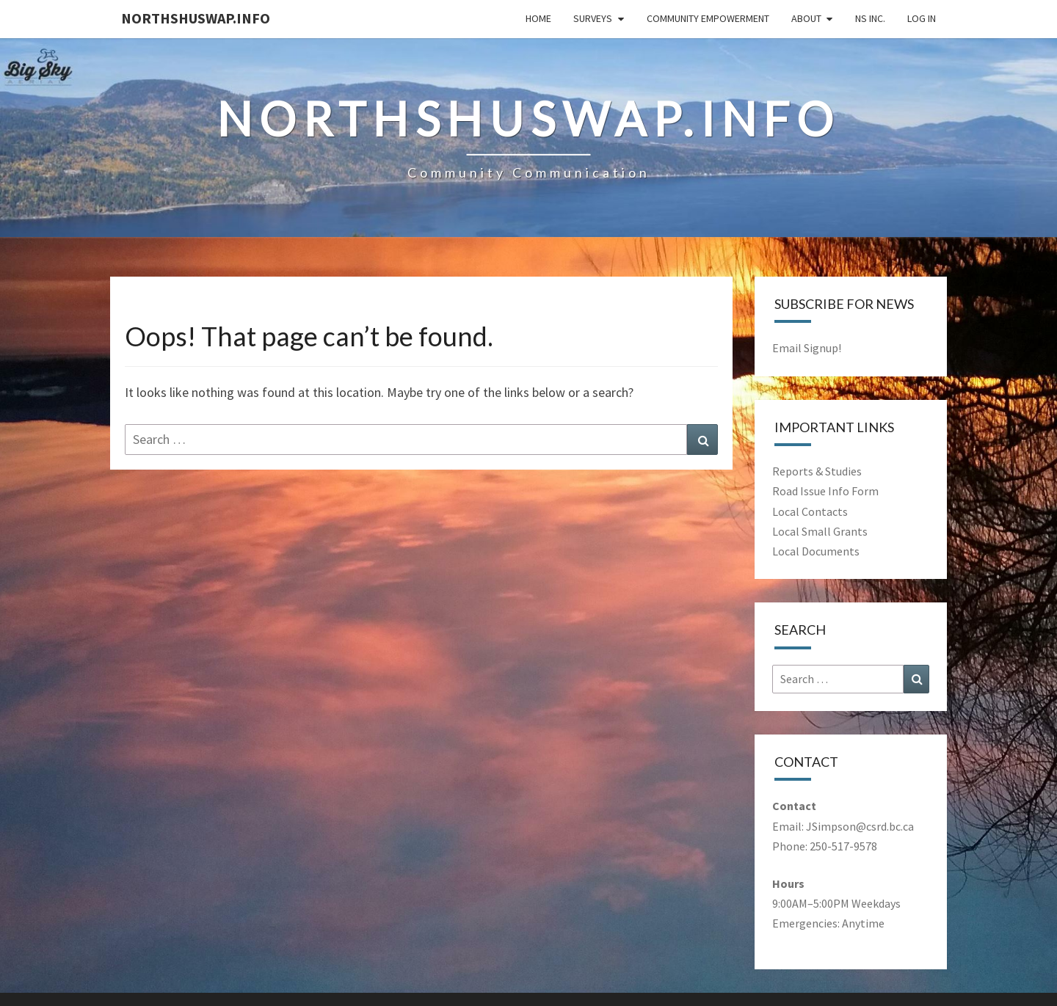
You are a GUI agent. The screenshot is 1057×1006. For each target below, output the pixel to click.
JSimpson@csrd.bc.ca (860, 826)
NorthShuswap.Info (195, 18)
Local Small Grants (820, 531)
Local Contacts (810, 511)
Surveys (592, 18)
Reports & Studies (817, 471)
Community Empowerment (708, 18)
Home (538, 18)
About (806, 18)
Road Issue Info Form (825, 491)
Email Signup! (806, 347)
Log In (921, 18)
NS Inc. (870, 18)
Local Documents (816, 551)
